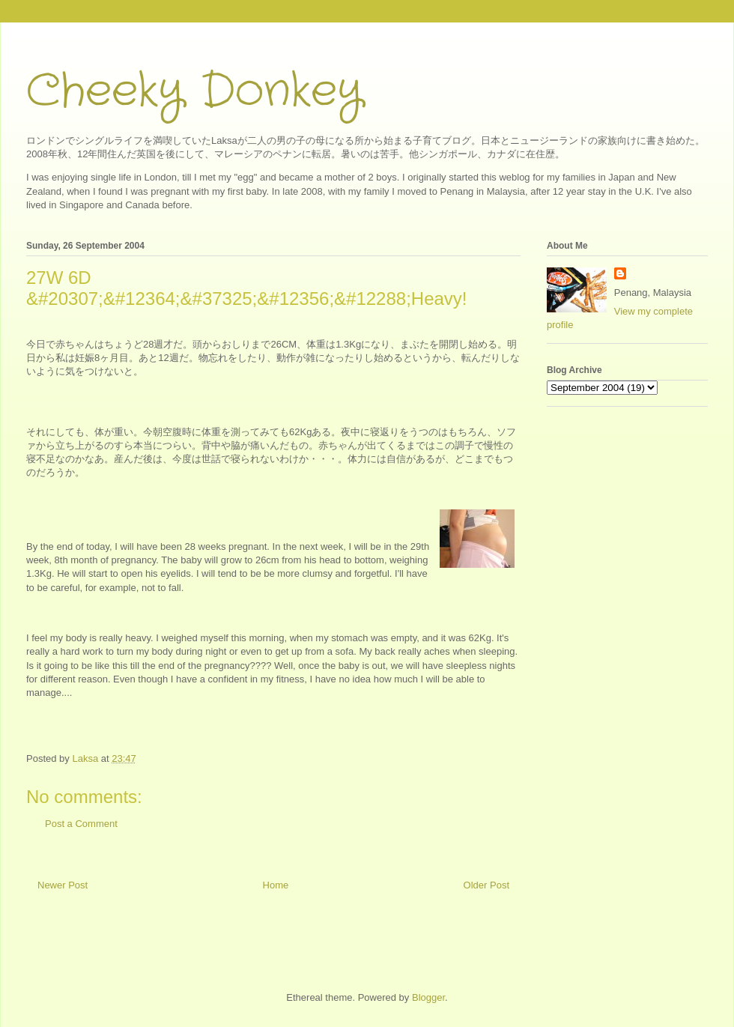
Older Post (486, 885)
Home (276, 885)
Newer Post (62, 885)
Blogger (428, 997)
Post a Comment (81, 823)
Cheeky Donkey (194, 91)
